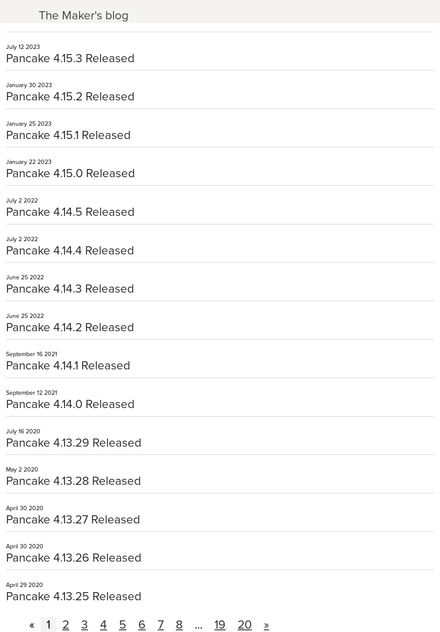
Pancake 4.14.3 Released (70, 288)
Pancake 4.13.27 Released (73, 519)
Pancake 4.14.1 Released (68, 365)
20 (245, 624)
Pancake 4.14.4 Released (70, 250)
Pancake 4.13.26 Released (73, 557)
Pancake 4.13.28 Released (73, 481)
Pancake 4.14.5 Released (70, 212)
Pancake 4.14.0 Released (70, 404)
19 (220, 624)
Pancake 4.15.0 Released (70, 173)
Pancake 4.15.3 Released (70, 58)
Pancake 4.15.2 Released (70, 96)
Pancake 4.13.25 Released (73, 596)
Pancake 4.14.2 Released (70, 327)
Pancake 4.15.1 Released (68, 135)
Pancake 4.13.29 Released (73, 442)
